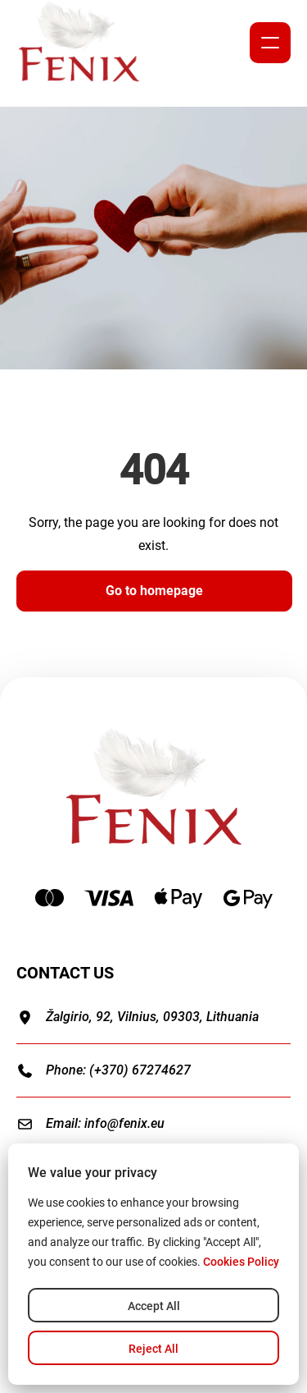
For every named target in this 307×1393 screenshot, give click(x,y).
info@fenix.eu (124, 1123)
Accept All (154, 1306)
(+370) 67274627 (140, 1070)
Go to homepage (154, 590)
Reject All (153, 1348)
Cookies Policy (241, 1261)
